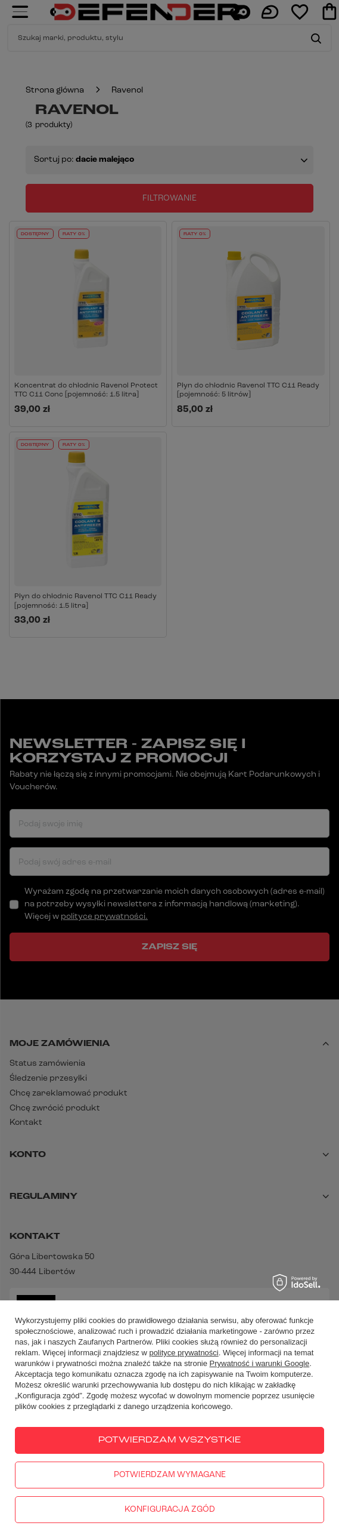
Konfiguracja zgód (170, 1509)
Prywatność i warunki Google (260, 1363)
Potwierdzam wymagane (170, 1475)
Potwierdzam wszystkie (169, 1440)
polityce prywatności (183, 1352)
